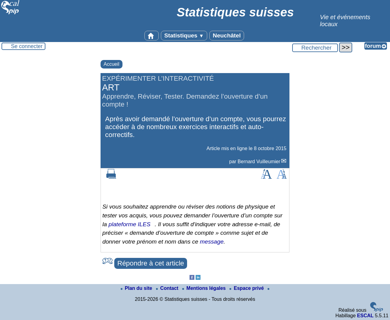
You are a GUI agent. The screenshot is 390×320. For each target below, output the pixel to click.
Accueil (111, 64)
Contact (168, 288)
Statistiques (184, 35)
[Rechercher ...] (315, 48)
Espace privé (247, 288)
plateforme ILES (129, 224)
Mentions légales (204, 288)
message (212, 241)
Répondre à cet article (150, 263)
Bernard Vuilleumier (259, 161)
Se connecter (27, 46)
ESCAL (365, 315)
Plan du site (137, 288)
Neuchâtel (227, 35)
